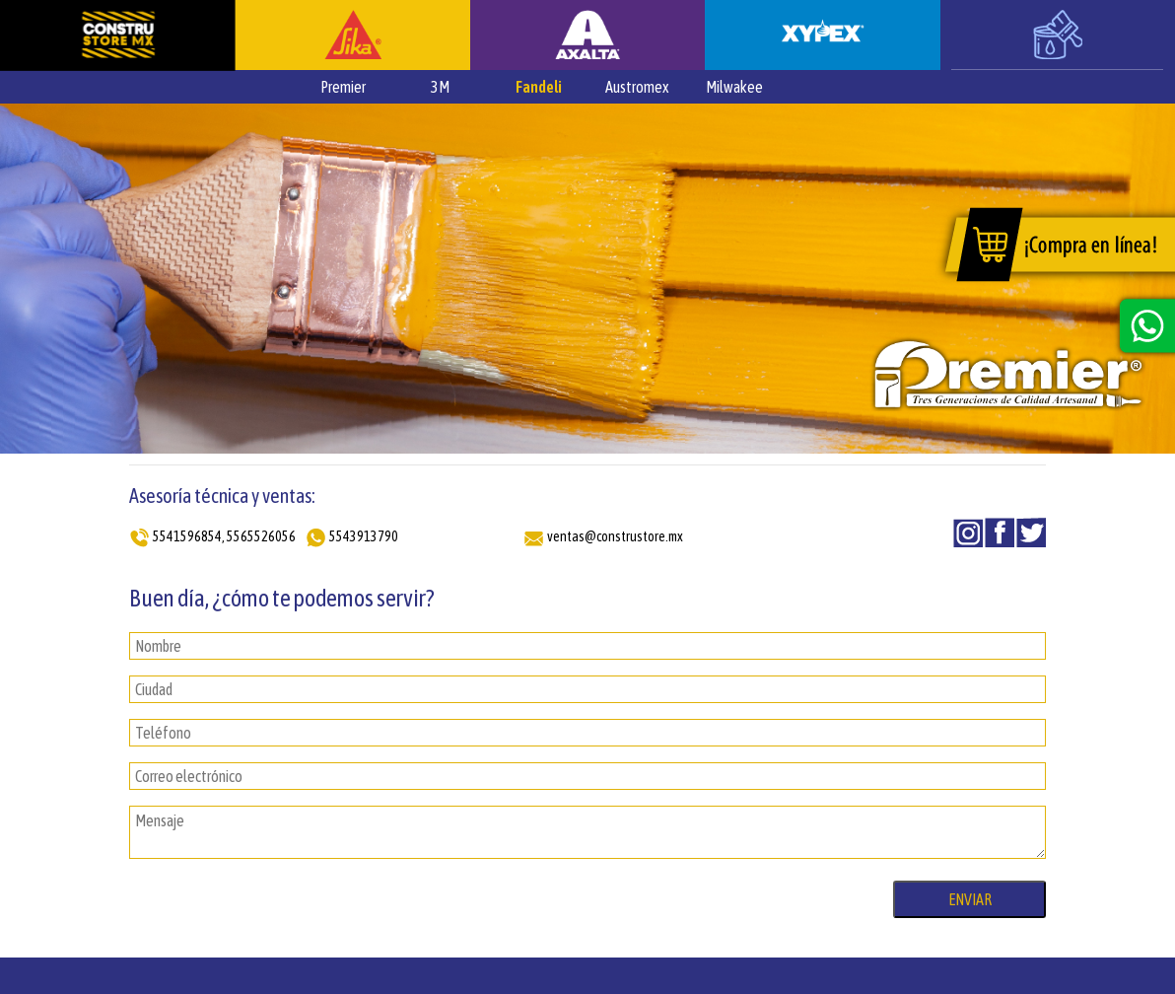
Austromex (636, 87)
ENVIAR (970, 899)
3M (440, 87)
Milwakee (734, 87)
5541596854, (189, 536)
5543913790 (363, 536)
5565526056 (261, 536)
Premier (343, 87)
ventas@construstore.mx (615, 536)
